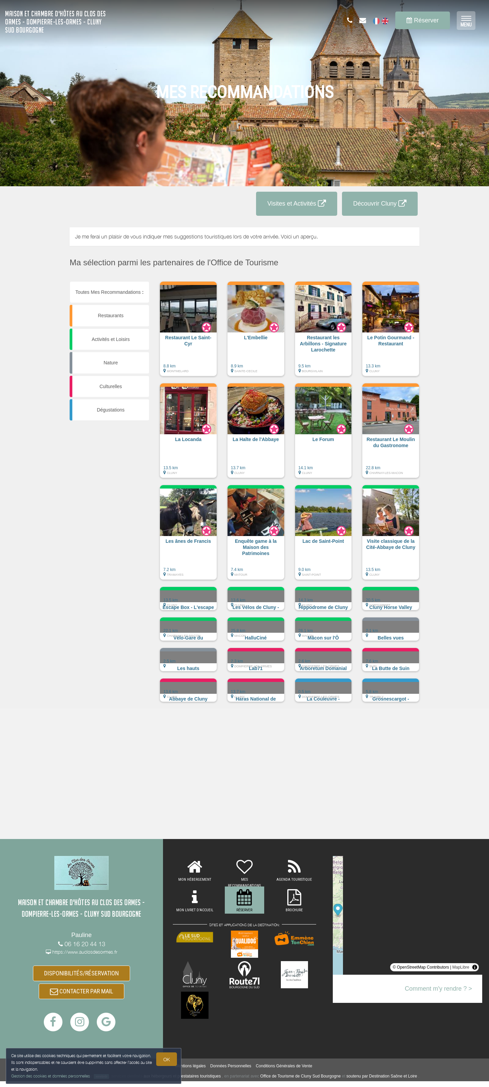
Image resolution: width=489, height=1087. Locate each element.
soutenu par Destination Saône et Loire (381, 1082)
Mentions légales (190, 1072)
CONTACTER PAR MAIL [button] (81, 995)
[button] (188, 332)
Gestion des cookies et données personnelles (51, 1075)
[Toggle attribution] (475, 967)
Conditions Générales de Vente (284, 1072)
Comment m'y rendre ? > (438, 988)
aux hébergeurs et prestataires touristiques (182, 1082)
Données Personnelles (230, 1072)
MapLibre (460, 967)
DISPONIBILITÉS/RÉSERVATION (81, 974)
